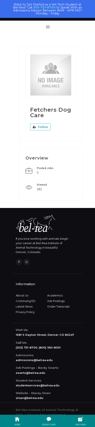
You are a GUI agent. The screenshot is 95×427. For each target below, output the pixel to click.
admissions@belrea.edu (34, 360)
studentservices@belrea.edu (38, 385)
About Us (22, 295)
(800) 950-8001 (50, 347)
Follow (40, 127)
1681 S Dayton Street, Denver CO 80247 (45, 334)
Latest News (24, 306)
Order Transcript (58, 306)
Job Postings (56, 301)
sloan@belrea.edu (29, 398)
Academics (55, 295)
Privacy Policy (25, 312)
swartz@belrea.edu (30, 372)
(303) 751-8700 (26, 347)
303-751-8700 (44, 7)
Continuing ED (25, 301)
